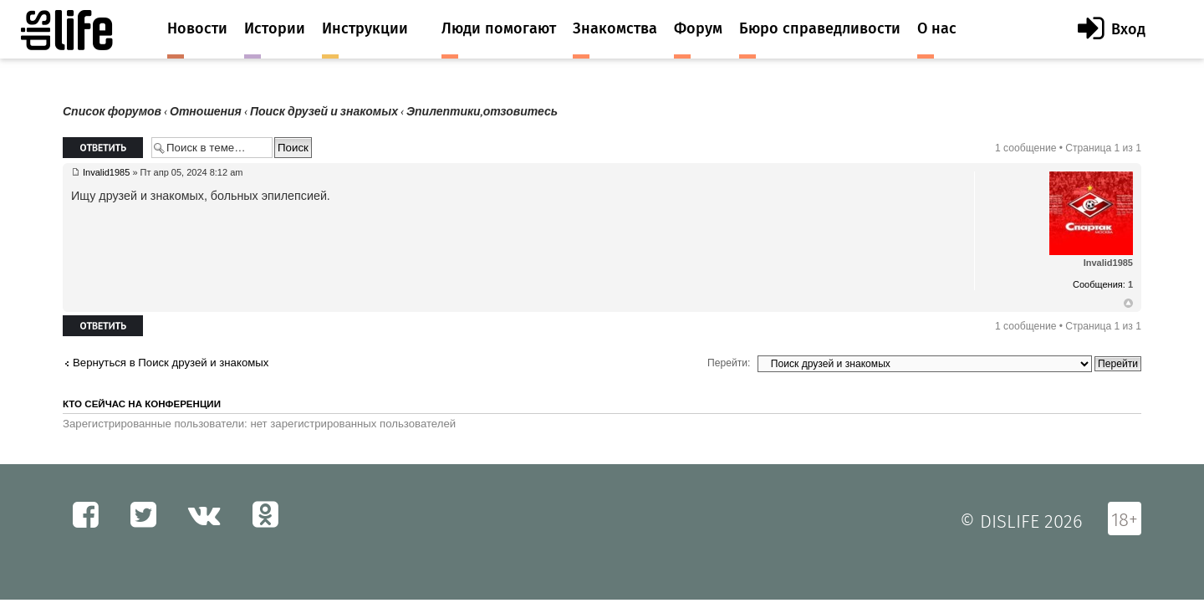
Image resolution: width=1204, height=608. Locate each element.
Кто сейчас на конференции (142, 404)
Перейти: (728, 363)
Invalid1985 (106, 172)
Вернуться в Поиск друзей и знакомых (170, 362)
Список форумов (112, 112)
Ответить (103, 147)
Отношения (206, 112)
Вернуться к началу (1128, 303)
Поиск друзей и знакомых (324, 112)
